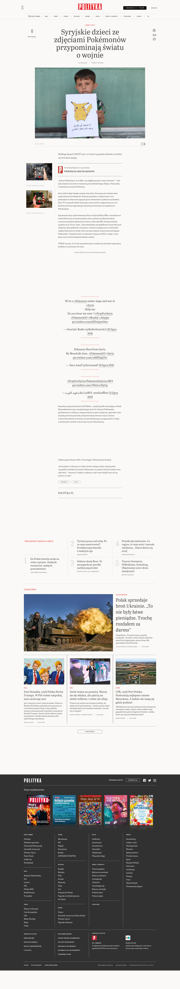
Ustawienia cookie (64, 973)
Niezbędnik (28, 881)
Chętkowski (97, 871)
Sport (128, 878)
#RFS (110, 400)
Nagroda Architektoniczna (68, 914)
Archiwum (130, 888)
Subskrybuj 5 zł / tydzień (131, 9)
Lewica (27, 901)
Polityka (27, 857)
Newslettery (131, 857)
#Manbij (93, 336)
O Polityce (27, 969)
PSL (25, 904)
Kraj (46, 21)
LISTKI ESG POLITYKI (67, 874)
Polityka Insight (36, 984)
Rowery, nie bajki (99, 908)
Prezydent (28, 914)
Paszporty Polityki (65, 911)
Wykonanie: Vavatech (121, 984)
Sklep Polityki (132, 901)
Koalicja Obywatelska (32, 894)
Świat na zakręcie (99, 894)
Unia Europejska (30, 931)
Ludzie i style (90, 29)
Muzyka (61, 891)
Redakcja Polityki (30, 953)
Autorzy (129, 891)
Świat (56, 21)
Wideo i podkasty (111, 21)
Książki (61, 887)
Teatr (60, 904)
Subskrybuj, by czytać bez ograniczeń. (79, 176)
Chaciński (96, 868)
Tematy (129, 895)
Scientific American (32, 868)
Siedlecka (96, 857)
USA (25, 934)
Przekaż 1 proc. (132, 874)
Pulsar (60, 931)
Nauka (87, 21)
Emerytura (62, 868)
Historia (129, 868)
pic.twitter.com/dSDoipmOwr (90, 340)
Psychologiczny (98, 904)
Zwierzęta (130, 885)
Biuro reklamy (29, 957)
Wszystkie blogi (98, 874)
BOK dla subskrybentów (32, 965)
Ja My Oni (28, 878)
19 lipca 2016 (106, 384)
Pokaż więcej (90, 750)
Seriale (61, 897)
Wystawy (61, 901)
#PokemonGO (79, 336)
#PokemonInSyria (96, 400)
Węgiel (61, 864)
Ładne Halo (110, 984)
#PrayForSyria (104, 332)
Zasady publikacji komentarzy (69, 957)
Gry (59, 908)
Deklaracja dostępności (67, 965)
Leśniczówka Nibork (51, 984)
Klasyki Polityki (132, 881)
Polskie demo (97, 911)
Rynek (66, 21)
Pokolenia (127, 21)
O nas (128, 898)
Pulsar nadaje (97, 914)
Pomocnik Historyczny (33, 864)
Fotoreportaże (132, 864)
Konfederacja (29, 911)
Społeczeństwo (132, 871)
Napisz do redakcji (30, 961)
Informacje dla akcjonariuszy (69, 969)
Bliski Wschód (29, 937)
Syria (76, 501)
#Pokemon (80, 320)
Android (98, 962)
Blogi (98, 21)
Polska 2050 (29, 908)
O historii (96, 901)
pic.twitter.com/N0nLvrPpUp (90, 404)
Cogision (104, 984)
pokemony (64, 501)
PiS (25, 897)
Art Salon (62, 918)
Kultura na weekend (100, 891)
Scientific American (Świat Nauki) (71, 934)
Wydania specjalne (31, 861)
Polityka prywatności (66, 961)
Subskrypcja (133, 799)
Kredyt (60, 871)
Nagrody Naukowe (65, 941)
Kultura (77, 21)
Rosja (26, 941)
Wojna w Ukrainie (31, 927)
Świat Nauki (29, 874)
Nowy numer (35, 21)
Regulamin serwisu (65, 953)
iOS (93, 962)
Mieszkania (62, 857)
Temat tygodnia (98, 887)
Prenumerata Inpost (116, 799)
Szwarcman (97, 861)
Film (60, 894)
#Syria (90, 324)
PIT (59, 861)
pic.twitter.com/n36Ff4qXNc (90, 376)
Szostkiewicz (97, 864)
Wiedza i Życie (30, 871)
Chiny (26, 944)
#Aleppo (104, 336)
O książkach (97, 897)
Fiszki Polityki (131, 962)
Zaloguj (151, 9)
